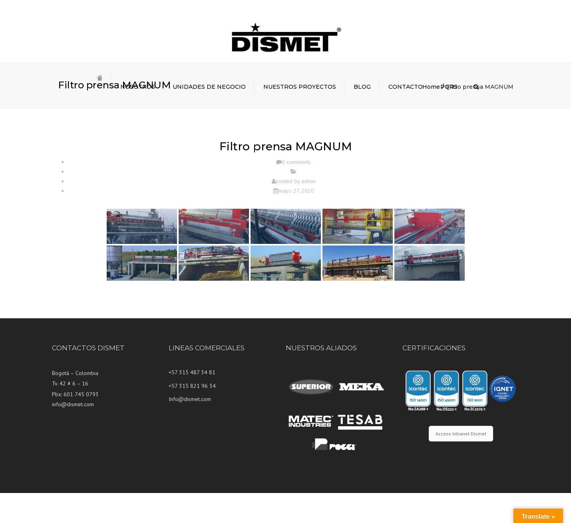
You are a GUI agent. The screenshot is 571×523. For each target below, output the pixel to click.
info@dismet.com (73, 434)
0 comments (296, 192)
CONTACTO (405, 86)
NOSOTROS (137, 86)
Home (431, 116)
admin (308, 211)
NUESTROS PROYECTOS (299, 86)
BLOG (362, 86)
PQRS (449, 86)
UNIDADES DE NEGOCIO (209, 86)
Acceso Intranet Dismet (461, 464)
